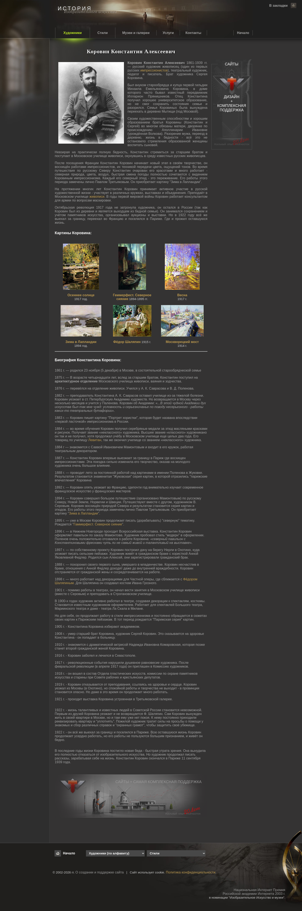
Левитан (94, 440)
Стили (102, 33)
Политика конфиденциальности (190, 872)
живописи (96, 196)
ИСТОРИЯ (75, 8)
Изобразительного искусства (90, 12)
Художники (72, 33)
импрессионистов (154, 70)
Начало (243, 33)
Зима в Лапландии (83, 513)
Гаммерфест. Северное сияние (98, 524)
